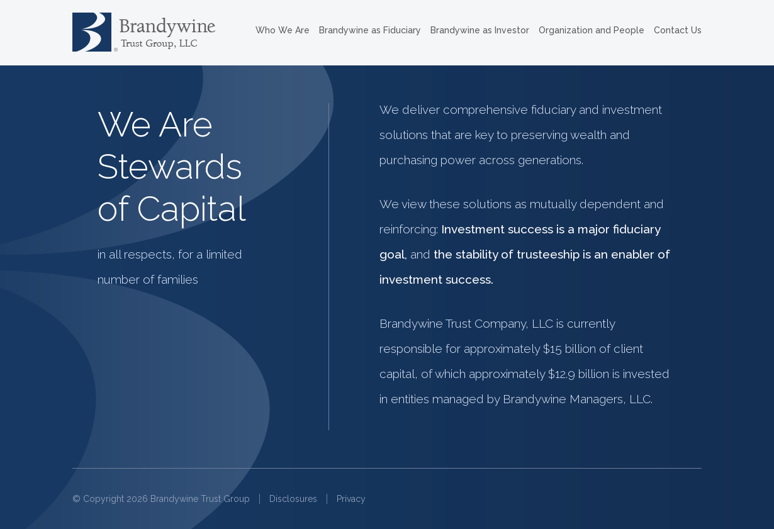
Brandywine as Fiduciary (370, 30)
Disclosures (293, 499)
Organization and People (591, 30)
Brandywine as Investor (479, 30)
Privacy (351, 499)
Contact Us (678, 30)
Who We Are (282, 30)
